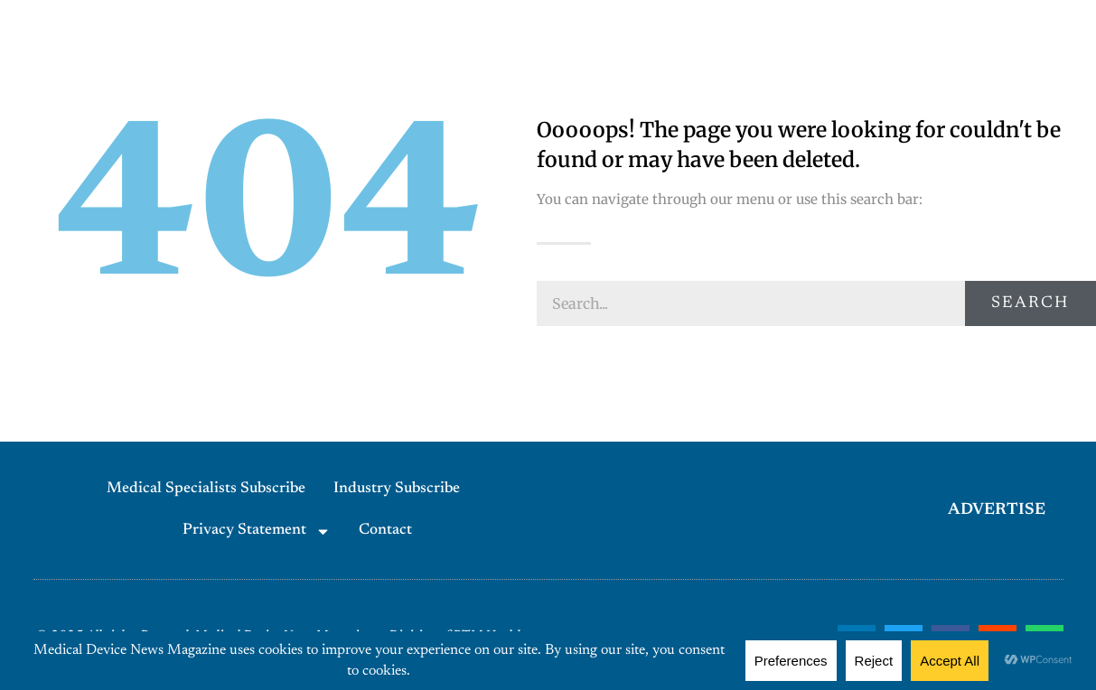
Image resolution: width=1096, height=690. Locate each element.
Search (1030, 303)
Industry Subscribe (396, 489)
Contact (385, 530)
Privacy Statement (257, 531)
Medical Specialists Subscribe (206, 489)
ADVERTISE (996, 510)
